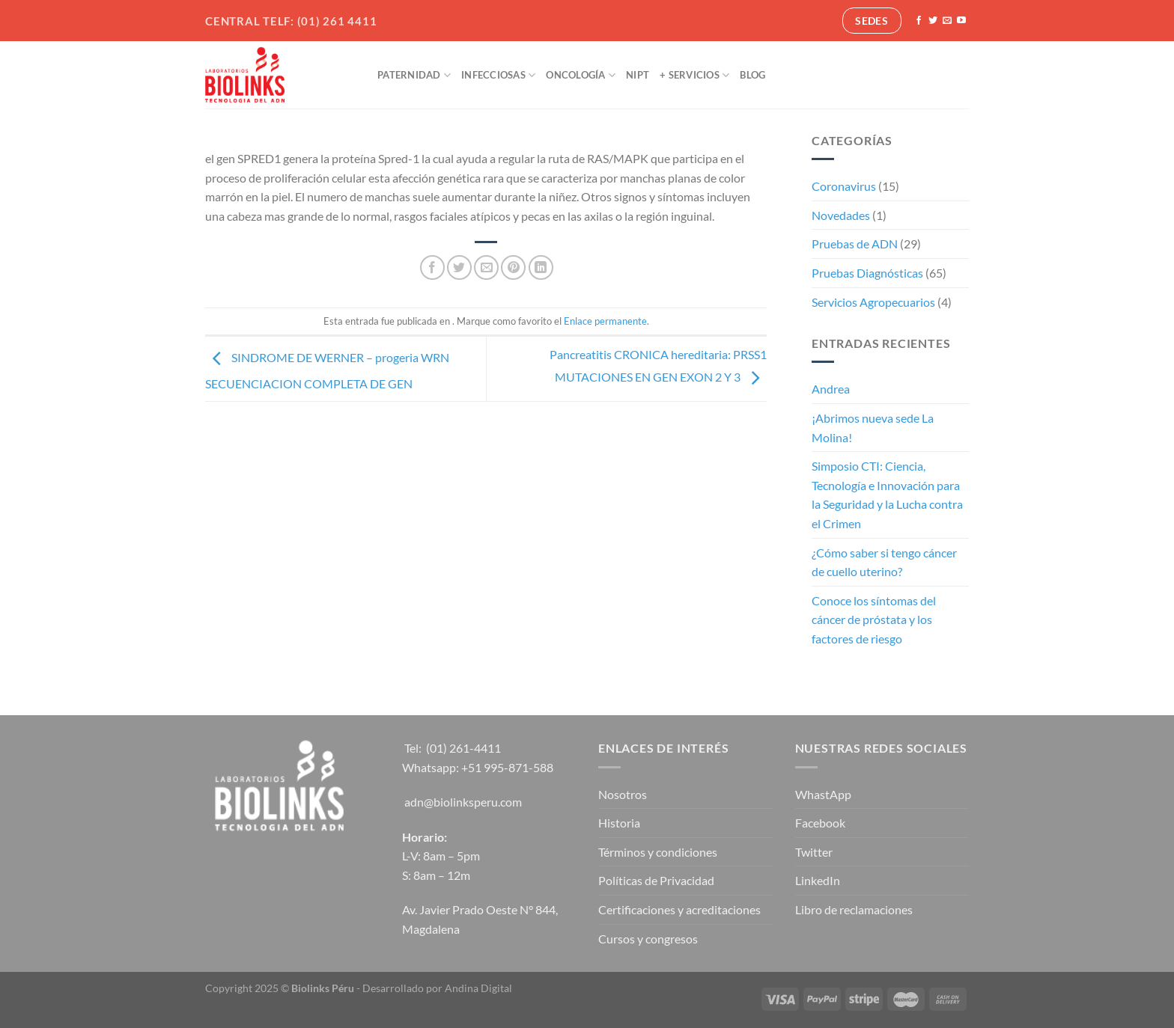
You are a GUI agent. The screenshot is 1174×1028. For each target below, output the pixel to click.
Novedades (841, 215)
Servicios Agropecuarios (873, 302)
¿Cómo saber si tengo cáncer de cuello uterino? (884, 562)
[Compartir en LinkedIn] (541, 267)
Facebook (820, 823)
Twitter (814, 852)
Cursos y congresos (648, 938)
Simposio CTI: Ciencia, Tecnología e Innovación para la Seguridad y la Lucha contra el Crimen (887, 494)
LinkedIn (817, 880)
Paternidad (414, 75)
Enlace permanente (605, 321)
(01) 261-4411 (463, 748)
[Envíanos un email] (947, 21)
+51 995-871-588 (507, 767)
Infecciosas (498, 75)
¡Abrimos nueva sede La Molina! (873, 427)
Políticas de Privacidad (656, 880)
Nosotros (622, 794)
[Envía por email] (486, 267)
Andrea (831, 389)
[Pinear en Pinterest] (513, 267)
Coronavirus (844, 186)
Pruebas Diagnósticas (867, 273)
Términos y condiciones (657, 852)
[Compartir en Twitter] (459, 267)
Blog (752, 75)
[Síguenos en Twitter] (932, 21)
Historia (619, 823)
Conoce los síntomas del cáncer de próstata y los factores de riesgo (874, 619)
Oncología (580, 75)
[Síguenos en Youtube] (961, 21)
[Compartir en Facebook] (432, 267)
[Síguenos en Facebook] (918, 21)
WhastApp (823, 794)
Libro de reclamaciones (854, 909)
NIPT (637, 75)
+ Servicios (694, 75)
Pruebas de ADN (855, 243)
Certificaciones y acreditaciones (679, 909)
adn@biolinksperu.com (463, 802)
